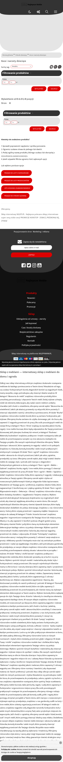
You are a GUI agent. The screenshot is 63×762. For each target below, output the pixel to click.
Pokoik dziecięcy (21, 55)
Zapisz (31, 255)
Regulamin (31, 336)
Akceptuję (31, 758)
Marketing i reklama (41, 231)
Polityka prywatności (31, 345)
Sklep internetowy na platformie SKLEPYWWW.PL (32, 353)
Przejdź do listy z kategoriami (16, 173)
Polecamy (31, 302)
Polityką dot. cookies (8, 749)
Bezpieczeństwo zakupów (31, 332)
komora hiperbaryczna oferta (24, 362)
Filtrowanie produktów (15, 73)
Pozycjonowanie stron (23, 231)
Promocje (31, 307)
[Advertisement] (31, 33)
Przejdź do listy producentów (16, 180)
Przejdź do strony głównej (15, 195)
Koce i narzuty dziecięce (37, 55)
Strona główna (7, 55)
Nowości (31, 298)
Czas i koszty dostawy (31, 327)
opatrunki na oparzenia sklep (12, 365)
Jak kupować (31, 323)
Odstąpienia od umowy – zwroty (31, 319)
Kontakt (31, 341)
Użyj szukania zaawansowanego (17, 188)
